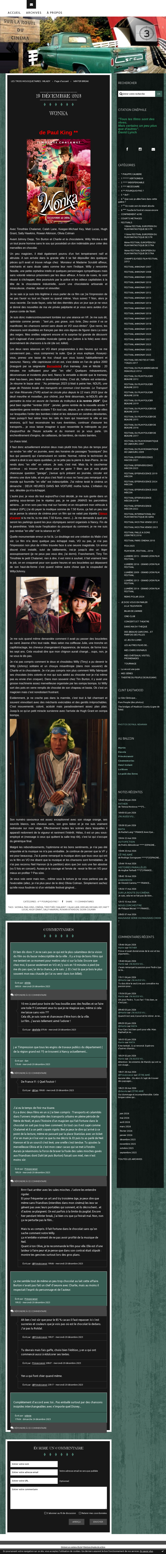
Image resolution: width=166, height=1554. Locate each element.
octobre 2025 (127, 1152)
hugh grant (35, 913)
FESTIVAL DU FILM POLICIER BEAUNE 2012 (138, 381)
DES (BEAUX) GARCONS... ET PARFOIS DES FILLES (138, 637)
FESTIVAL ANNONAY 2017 (137, 322)
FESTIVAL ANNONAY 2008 (137, 276)
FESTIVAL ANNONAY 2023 (137, 348)
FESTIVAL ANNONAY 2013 (137, 302)
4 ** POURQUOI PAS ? (48, 906)
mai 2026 (124, 1122)
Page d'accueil (61, 85)
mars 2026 (125, 1130)
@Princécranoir (39, 1267)
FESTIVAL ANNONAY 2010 (137, 286)
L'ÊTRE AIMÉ (125, 858)
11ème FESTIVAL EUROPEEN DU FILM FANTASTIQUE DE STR (140, 240)
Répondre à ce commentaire (34, 999)
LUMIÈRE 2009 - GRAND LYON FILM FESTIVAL (142, 578)
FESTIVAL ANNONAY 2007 (137, 271)
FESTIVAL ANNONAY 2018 (137, 328)
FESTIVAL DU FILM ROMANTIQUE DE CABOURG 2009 (141, 454)
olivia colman (88, 913)
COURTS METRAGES (131, 222)
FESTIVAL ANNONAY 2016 (137, 317)
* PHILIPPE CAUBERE (131, 178)
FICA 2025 (129, 550)
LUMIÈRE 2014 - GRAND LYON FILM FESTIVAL (142, 594)
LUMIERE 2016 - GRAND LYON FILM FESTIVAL (142, 570)
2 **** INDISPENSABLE (132, 186)
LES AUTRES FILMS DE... (136, 649)
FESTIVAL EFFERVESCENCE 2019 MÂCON (140, 479)
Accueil (14, 16)
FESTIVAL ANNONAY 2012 (137, 297)
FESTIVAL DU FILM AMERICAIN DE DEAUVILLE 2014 (141, 373)
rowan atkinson (69, 913)
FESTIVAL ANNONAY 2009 (137, 281)
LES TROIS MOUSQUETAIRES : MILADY (30, 85)
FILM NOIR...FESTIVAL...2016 (138, 555)
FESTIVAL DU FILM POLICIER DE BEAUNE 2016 (140, 430)
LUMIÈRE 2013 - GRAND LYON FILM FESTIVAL (142, 586)
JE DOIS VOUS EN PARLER (134, 606)
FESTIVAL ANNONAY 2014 (137, 307)
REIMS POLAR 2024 (134, 601)
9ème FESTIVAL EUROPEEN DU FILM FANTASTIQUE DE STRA (139, 256)
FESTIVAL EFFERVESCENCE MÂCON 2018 (137, 503)
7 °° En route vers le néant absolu (137, 210)
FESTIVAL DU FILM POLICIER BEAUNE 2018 (138, 398)
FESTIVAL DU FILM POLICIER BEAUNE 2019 (138, 406)
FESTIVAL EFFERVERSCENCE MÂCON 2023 (138, 471)
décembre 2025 (128, 1143)
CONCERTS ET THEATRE (136, 625)
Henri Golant (125, 769)
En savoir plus (146, 1551)
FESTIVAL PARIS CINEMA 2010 (139, 545)
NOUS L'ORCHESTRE (130, 909)
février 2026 (126, 1135)
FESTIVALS (126, 226)
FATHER (123, 807)
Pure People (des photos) (131, 706)
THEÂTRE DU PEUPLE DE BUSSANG (138, 681)
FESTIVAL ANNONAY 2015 (137, 312)
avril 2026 (125, 1126)
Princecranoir (31, 1173)
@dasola (122, 1095)
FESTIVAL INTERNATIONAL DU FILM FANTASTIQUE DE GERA (139, 519)
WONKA (59, 116)
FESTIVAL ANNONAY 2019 (137, 333)
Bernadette (54, 370)
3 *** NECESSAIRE (130, 190)
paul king (29, 911)
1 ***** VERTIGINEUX (132, 182)
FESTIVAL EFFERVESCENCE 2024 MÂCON (140, 487)
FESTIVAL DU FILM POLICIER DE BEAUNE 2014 (140, 414)
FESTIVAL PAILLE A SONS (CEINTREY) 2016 (137, 538)
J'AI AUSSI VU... (126, 820)
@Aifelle (36, 1034)
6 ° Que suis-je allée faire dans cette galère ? (137, 204)
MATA (121, 833)
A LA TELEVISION (133, 610)
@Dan (35, 1094)
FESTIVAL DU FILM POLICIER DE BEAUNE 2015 (140, 422)
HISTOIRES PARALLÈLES (132, 871)
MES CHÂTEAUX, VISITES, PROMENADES (137, 661)
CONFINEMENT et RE (131, 218)
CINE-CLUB (129, 620)
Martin (121, 952)
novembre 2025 (128, 1148)
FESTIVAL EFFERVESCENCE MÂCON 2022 (137, 511)
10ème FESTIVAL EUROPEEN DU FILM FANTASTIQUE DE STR (140, 232)
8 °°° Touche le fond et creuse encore (139, 214)
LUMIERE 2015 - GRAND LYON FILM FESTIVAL (142, 561)
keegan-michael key (91, 911)
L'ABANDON (125, 884)
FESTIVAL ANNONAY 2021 (137, 343)
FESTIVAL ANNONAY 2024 (137, 354)
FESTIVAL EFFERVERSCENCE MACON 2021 (138, 463)
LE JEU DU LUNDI (132, 644)
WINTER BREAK (81, 85)
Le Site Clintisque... (127, 702)
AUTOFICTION (126, 846)
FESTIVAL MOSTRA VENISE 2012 (141, 526)
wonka (19, 911)
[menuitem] (14, 16)
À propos (54, 16)
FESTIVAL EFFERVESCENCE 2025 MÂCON (140, 495)
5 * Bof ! (125, 199)
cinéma (39, 911)
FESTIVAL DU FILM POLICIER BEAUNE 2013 (138, 390)
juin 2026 (124, 1117)
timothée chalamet (55, 911)
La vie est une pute (130, 673)
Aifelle (28, 987)
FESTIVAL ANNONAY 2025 (137, 359)
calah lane (73, 911)
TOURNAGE (130, 668)
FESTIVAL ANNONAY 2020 (137, 338)
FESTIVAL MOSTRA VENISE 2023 (141, 531)
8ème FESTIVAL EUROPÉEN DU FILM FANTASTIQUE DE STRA (139, 248)
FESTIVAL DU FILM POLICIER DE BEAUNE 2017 (140, 438)
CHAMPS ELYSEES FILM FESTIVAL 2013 (141, 264)
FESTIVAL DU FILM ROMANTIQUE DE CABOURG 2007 (141, 446)
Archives (34, 16)
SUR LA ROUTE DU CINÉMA (133, 896)
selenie (28, 1420)
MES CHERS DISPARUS (135, 654)
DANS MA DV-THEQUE (135, 631)
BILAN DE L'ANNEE (133, 615)
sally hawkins (51, 913)
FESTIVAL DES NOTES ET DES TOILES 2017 (139, 365)
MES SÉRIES (127, 677)
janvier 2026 (126, 1139)
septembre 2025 (128, 1156)
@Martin (122, 984)
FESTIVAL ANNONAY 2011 (137, 291)
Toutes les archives (130, 1163)
